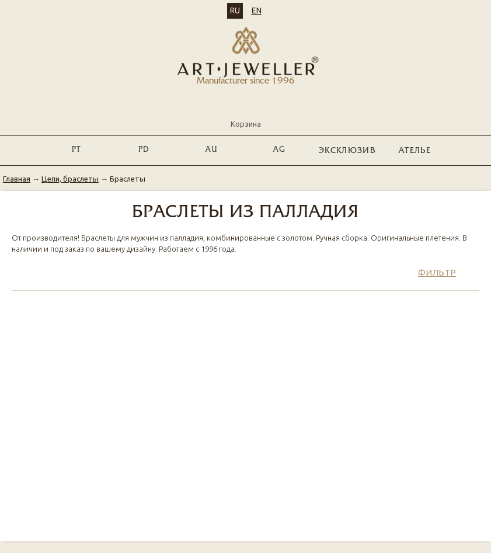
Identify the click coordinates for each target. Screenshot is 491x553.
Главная (16, 179)
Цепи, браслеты (70, 179)
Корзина (246, 114)
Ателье (415, 151)
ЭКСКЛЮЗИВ (347, 151)
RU (235, 10)
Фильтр (437, 272)
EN (257, 10)
